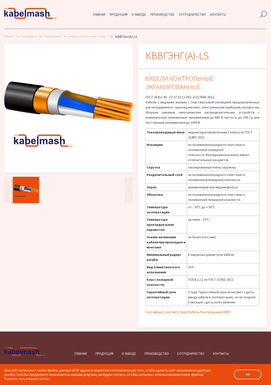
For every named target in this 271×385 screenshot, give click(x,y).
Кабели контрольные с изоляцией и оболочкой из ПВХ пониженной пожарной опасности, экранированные (88, 36)
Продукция (118, 14)
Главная (99, 14)
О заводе (139, 14)
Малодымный (52, 36)
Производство (162, 14)
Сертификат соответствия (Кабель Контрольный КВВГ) (188, 312)
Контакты (218, 14)
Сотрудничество (192, 14)
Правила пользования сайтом (26, 379)
